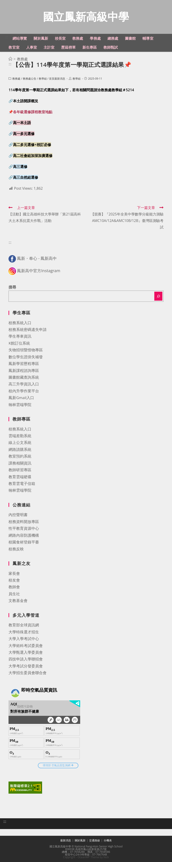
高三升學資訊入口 (24, 383)
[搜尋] (158, 296)
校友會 (14, 580)
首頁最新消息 (57, 78)
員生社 (14, 593)
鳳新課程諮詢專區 (24, 370)
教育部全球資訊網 (24, 625)
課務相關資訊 (20, 463)
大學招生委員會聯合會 (28, 672)
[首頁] (10, 58)
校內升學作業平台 (24, 390)
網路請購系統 (20, 449)
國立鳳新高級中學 (86, 16)
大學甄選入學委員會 (26, 652)
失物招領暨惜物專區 (26, 349)
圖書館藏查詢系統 (24, 377)
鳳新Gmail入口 (21, 397)
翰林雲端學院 (20, 404)
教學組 (43, 78)
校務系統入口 (20, 322)
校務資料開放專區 (24, 521)
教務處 (16, 78)
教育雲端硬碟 (20, 476)
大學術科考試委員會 (26, 645)
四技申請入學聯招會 (26, 659)
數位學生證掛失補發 (26, 356)
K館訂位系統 (19, 343)
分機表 (108, 840)
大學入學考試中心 (24, 638)
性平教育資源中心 (24, 528)
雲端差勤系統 (20, 435)
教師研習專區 (20, 469)
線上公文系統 (20, 442)
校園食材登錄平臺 (24, 542)
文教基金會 (18, 600)
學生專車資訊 (20, 336)
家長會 (14, 573)
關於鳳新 (80, 840)
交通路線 (94, 840)
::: (6, 37)
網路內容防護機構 (24, 535)
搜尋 (12, 287)
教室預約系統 (20, 456)
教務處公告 (29, 78)
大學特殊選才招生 (24, 631)
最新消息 (65, 840)
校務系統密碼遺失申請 (28, 329)
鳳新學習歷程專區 (24, 363)
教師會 (14, 586)
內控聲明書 (18, 514)
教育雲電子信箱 (22, 483)
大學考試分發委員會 (26, 666)
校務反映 (16, 549)
